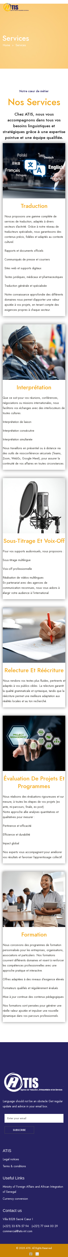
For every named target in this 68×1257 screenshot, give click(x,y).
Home (6, 45)
